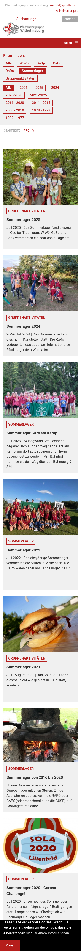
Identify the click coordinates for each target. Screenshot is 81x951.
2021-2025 (38, 95)
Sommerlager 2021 (23, 667)
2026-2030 (14, 95)
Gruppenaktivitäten (20, 78)
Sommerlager (32, 71)
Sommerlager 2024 (23, 326)
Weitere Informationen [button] (52, 933)
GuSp (41, 63)
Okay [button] (10, 945)
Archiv (29, 130)
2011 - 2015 (41, 103)
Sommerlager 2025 (23, 219)
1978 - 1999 (41, 110)
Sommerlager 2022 (23, 550)
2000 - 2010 (15, 110)
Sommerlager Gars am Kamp (31, 433)
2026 (23, 88)
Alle (9, 63)
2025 (39, 88)
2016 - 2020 (15, 103)
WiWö (24, 63)
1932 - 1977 (15, 118)
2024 (55, 88)
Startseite (12, 130)
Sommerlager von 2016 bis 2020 (34, 777)
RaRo (10, 71)
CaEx (57, 63)
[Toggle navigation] (40, 43)
